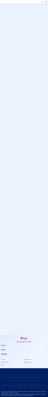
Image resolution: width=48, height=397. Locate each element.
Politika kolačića (27, 362)
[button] (24, 345)
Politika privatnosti (5, 362)
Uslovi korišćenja (27, 359)
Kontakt (2, 365)
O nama (3, 359)
